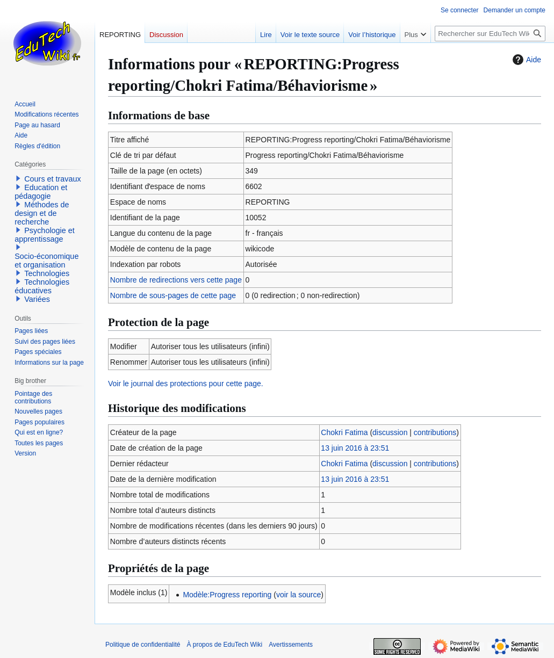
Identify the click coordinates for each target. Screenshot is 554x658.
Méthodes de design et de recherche (42, 213)
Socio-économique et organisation (46, 260)
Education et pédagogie (41, 191)
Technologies (46, 273)
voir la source (298, 594)
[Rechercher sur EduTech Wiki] (490, 33)
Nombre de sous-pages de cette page (173, 295)
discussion (389, 432)
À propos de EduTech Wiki (224, 644)
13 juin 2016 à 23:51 (355, 448)
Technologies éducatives (42, 286)
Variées (37, 299)
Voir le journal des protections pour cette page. (185, 383)
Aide (525, 59)
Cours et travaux (52, 179)
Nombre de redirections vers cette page (176, 280)
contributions (435, 432)
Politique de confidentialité (142, 644)
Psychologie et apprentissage (45, 234)
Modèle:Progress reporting (227, 594)
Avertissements (291, 644)
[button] (18, 178)
